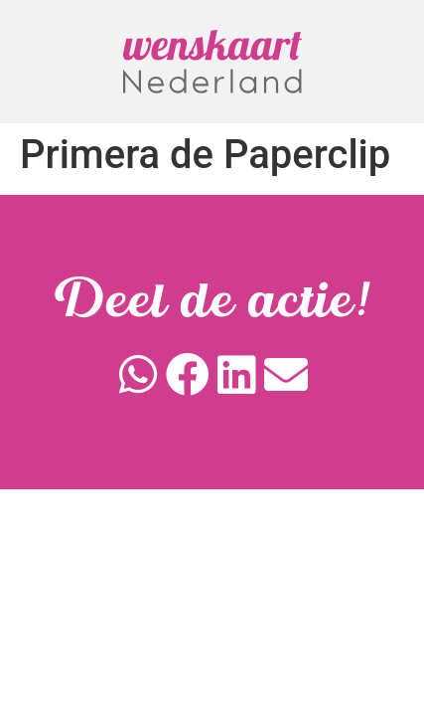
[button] (139, 375)
